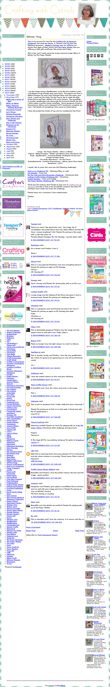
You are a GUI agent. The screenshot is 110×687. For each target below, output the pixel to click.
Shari (33, 502)
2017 (7, 79)
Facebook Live (13, 402)
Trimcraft (10, 551)
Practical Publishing (15, 488)
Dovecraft (11, 396)
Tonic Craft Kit (13, 547)
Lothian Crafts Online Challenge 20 (43, 177)
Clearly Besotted (14, 356)
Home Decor (12, 420)
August (9, 149)
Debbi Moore (12, 376)
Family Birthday (13, 404)
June (8, 153)
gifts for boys (36, 461)
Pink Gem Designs (14, 479)
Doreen (34, 280)
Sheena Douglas (13, 508)
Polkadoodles (12, 483)
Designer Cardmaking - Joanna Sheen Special (13, 381)
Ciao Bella (11, 354)
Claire (33, 327)
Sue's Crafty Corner (39, 385)
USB (8, 552)
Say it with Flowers (14, 123)
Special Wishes (98, 655)
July (8, 151)
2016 (7, 82)
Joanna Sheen (13, 426)
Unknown (35, 401)
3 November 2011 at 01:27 (45, 445)
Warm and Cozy (12, 142)
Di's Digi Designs (14, 387)
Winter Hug (10, 140)
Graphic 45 (11, 415)
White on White (12, 103)
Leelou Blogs (60, 685)
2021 (7, 70)
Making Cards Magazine (12, 441)
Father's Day (12, 407)
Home (55, 531)
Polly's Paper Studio (15, 485)
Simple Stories (13, 512)
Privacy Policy (92, 43)
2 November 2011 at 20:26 (46, 347)
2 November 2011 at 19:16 (45, 300)
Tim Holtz (10, 543)
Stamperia (11, 529)
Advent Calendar (14, 332)
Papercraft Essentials (11, 473)
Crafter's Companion (15, 362)
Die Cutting (11, 389)
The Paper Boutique (15, 540)
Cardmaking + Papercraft (12, 344)
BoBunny (10, 338)
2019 (7, 75)
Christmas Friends (13, 110)
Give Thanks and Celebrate (13, 119)
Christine (34, 306)
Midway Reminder (13, 114)
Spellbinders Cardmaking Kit (13, 524)
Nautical (10, 455)
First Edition (12, 409)
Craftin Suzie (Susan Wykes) (43, 469)
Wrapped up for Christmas (12, 126)
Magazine (11, 439)
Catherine (35, 373)
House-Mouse (12, 422)
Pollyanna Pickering (15, 486)
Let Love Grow (98, 639)
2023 (8, 66)
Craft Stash (11, 360)
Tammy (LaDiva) (37, 422)
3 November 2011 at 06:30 (46, 478)
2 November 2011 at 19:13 (45, 286)
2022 (8, 68)
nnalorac (34, 483)
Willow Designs (32, 210)
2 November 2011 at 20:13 (45, 335)
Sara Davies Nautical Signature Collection (15, 498)
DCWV (9, 374)
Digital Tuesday (34, 179)
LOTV (9, 431)
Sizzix (9, 518)
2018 (7, 77)
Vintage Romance (97, 622)
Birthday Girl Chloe (97, 537)
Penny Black (12, 477)
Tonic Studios (12, 549)
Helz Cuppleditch (14, 418)
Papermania (11, 475)
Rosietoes (35, 245)
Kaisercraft (11, 429)
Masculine (11, 444)
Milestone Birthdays (15, 446)
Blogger (18, 567)
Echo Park (11, 400)
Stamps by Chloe (14, 530)
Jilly (32, 451)
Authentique (12, 334)
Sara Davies (12, 496)
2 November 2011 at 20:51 (45, 368)
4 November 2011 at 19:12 (45, 497)
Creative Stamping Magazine (14, 372)
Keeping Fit (10, 129)
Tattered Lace (12, 536)
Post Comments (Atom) (47, 535)
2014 (7, 86)
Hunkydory (11, 424)
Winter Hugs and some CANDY (99, 504)
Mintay (10, 450)
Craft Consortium (14, 358)
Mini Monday (12, 448)
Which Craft (12, 558)
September (11, 146)
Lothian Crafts (37, 292)
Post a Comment (33, 527)
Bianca (34, 341)
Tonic (9, 545)
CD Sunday (32, 173)
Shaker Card (12, 507)
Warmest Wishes (13, 131)
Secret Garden (12, 133)
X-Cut (9, 563)
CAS (9, 340)
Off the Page (12, 463)
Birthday (10, 336)
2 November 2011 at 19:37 (45, 321)
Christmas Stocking (14, 116)
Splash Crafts (12, 527)
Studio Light (12, 532)
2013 (7, 88)
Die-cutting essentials (11, 392)
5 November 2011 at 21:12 (45, 511)
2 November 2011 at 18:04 (45, 275)
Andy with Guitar (99, 607)
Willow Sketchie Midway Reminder (14, 106)
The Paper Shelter (14, 541)
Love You (96, 554)
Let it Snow (11, 112)
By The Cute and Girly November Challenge (45, 175)
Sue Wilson (11, 534)
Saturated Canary (14, 503)
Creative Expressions (39, 208)
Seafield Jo (35, 352)
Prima (9, 490)
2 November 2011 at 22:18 (45, 396)
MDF (9, 435)
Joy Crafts (11, 428)
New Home (11, 459)
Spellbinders (12, 521)
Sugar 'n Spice (98, 589)
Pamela (34, 224)
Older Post (79, 531)
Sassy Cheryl (12, 501)
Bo (32, 516)
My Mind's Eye (13, 453)
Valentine (10, 554)
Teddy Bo (10, 538)
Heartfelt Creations (15, 417)
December (10, 95)
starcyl (34, 261)
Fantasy (95, 521)
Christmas (11, 352)
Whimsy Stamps (13, 560)
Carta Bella (11, 351)
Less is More (12, 433)
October (10, 144)
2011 (7, 93)
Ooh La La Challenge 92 (38, 171)
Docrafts (10, 395)
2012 (7, 90)
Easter (9, 398)
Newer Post (31, 531)
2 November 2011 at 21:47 (45, 379)
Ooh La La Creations (15, 466)
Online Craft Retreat (15, 464)
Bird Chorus (97, 572)
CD (8, 341)
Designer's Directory (15, 385)
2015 (7, 84)
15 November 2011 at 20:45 (46, 522)
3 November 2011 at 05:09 (46, 464)
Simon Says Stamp (15, 510)
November (10, 97)
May (8, 155)
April (8, 157)
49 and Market (13, 330)
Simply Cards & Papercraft (13, 515)
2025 (8, 64)
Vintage (10, 556)
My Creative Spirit (14, 451)
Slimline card (12, 519)
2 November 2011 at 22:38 (46, 417)
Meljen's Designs (52, 45)
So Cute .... (10, 135)
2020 (8, 73)
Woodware (11, 562)
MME (9, 437)
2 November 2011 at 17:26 (45, 256)
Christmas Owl (12, 138)
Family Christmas (14, 406)
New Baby (11, 457)
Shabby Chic (12, 505)
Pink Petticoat (12, 481)
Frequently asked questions (14, 412)
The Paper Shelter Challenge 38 (41, 181)
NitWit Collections (14, 461)
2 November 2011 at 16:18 (45, 240)
